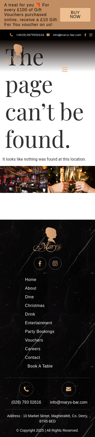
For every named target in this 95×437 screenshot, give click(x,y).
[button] (65, 70)
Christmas (35, 305)
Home (30, 279)
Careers (33, 349)
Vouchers (34, 340)
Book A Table (40, 366)
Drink (30, 314)
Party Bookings (39, 331)
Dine (29, 297)
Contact (32, 357)
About (30, 288)
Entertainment (38, 323)
